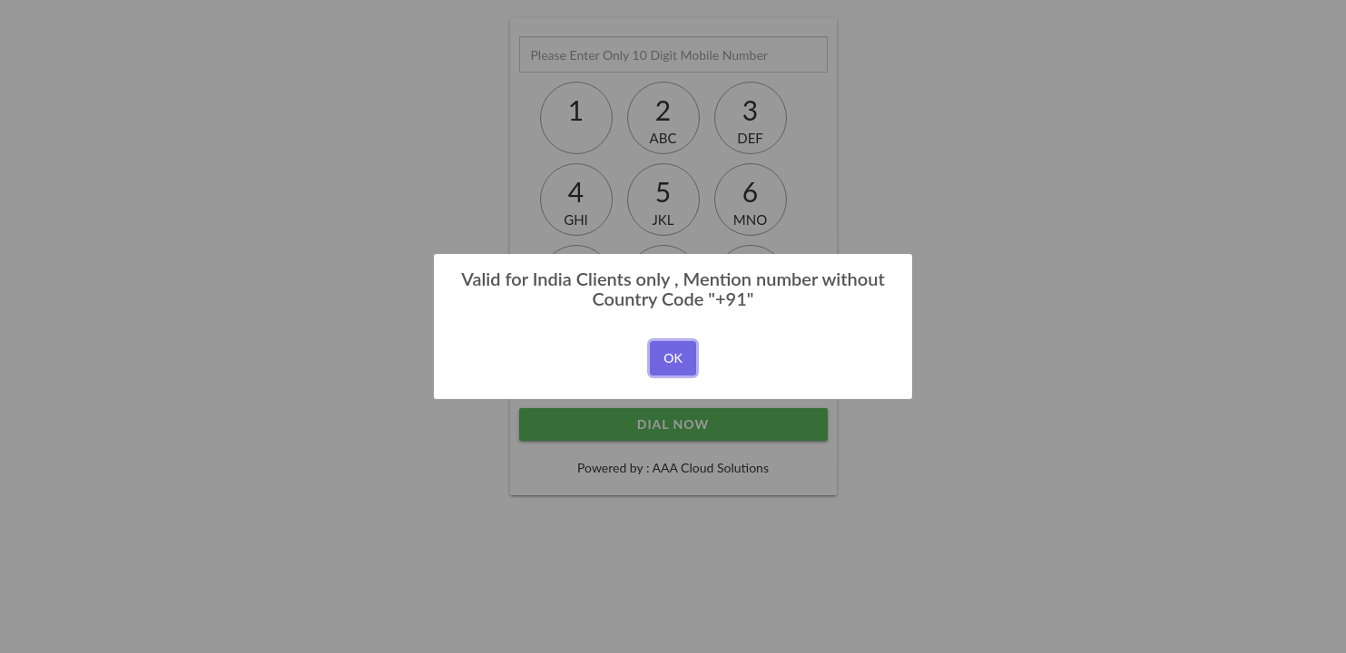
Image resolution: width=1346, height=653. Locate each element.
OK (673, 357)
